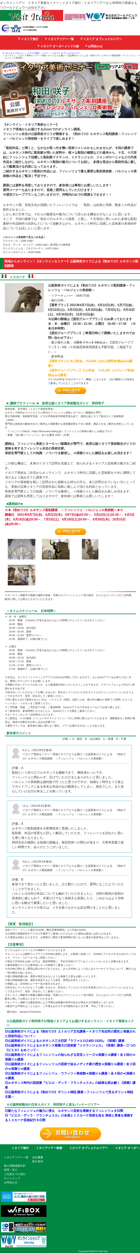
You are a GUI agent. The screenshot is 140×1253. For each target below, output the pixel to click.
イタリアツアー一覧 (59, 39)
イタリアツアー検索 (49, 1148)
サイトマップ (12, 1178)
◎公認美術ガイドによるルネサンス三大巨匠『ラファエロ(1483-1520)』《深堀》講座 (64, 1040)
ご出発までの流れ (15, 1174)
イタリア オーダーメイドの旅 (58, 46)
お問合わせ (94, 46)
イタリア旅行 (28, 39)
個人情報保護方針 (15, 1165)
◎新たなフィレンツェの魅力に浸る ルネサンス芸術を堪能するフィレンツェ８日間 (64, 1110)
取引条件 (37, 1161)
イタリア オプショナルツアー (101, 39)
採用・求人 (11, 1169)
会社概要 (37, 1157)
